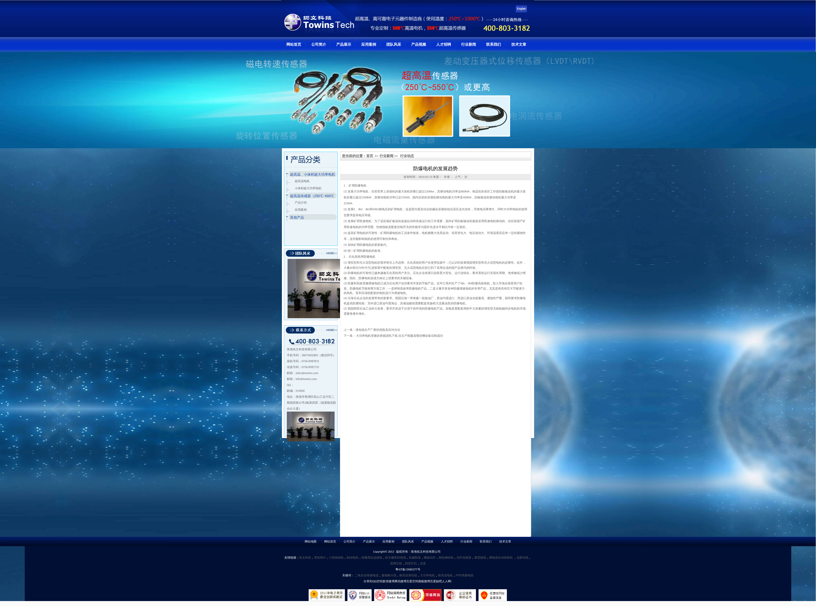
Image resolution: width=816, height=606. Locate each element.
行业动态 (407, 156)
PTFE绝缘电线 (464, 575)
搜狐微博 (424, 581)
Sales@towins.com (307, 373)
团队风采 (393, 44)
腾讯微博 (400, 581)
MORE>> (331, 253)
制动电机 (353, 557)
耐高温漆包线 (408, 575)
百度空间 (412, 581)
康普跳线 (480, 557)
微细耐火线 (389, 575)
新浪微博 (388, 581)
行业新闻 (468, 44)
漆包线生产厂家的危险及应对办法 (378, 330)
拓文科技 (305, 557)
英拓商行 (320, 557)
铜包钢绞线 (446, 557)
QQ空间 (377, 581)
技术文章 (518, 44)
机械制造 (415, 557)
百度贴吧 (436, 581)
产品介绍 (301, 202)
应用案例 (368, 44)
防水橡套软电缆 (395, 557)
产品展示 (343, 44)
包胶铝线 (522, 557)
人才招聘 (443, 44)
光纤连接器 (463, 557)
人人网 (446, 581)
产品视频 (418, 44)
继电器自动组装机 (501, 557)
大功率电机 (427, 575)
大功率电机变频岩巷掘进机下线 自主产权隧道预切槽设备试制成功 (399, 335)
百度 (423, 563)
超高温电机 (302, 181)
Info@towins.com (306, 379)
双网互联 (396, 563)
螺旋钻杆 (430, 557)
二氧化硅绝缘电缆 (367, 575)
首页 (369, 156)
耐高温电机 (445, 575)
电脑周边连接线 (372, 557)
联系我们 (493, 44)
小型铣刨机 (336, 557)
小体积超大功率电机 (308, 188)
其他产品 (297, 217)
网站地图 (311, 541)
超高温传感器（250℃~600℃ (312, 196)
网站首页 (293, 44)
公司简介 (318, 44)
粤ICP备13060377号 (407, 569)
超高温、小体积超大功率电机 (312, 174)
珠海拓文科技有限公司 (426, 551)
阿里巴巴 (411, 563)
